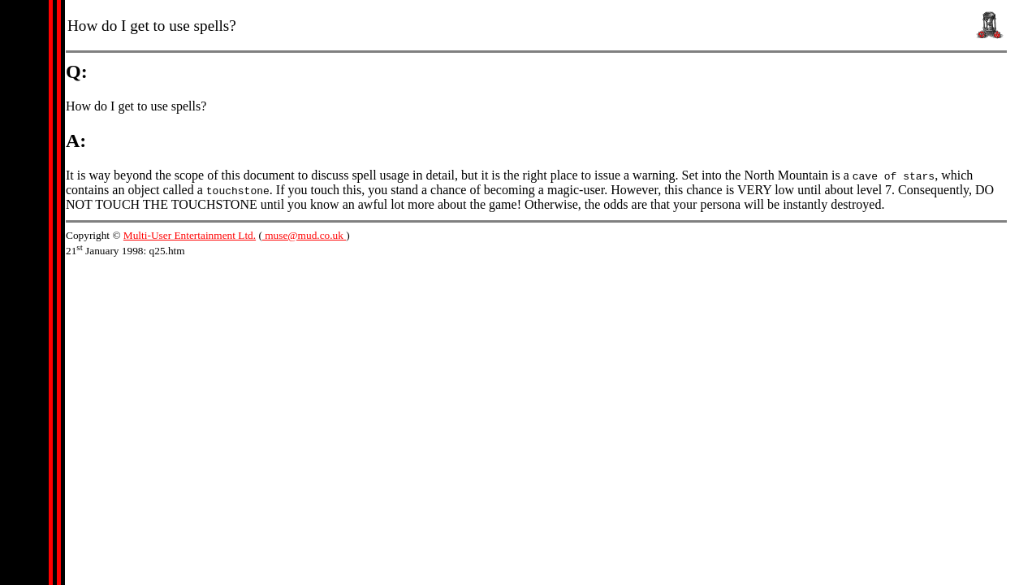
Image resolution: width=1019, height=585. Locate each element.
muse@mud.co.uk (304, 235)
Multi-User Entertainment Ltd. (189, 235)
